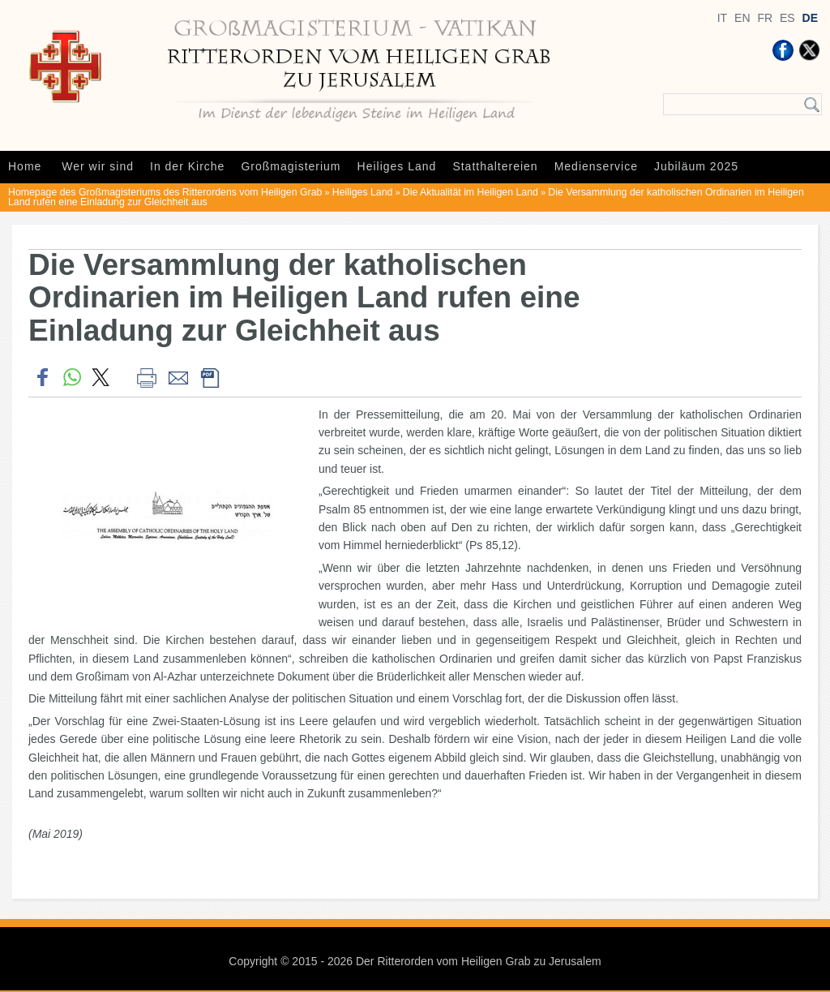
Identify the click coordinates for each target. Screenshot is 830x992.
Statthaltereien (494, 166)
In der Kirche (187, 166)
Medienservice (596, 166)
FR (764, 17)
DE (810, 17)
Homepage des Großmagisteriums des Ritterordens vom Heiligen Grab (165, 192)
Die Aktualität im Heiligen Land (470, 192)
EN (742, 17)
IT (722, 17)
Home (24, 166)
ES (787, 17)
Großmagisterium (290, 166)
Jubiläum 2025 (696, 166)
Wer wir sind (98, 166)
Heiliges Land (397, 166)
